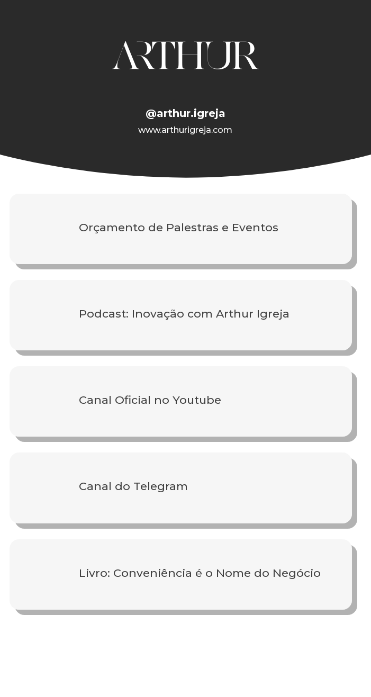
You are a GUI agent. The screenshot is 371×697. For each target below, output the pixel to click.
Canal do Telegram (133, 486)
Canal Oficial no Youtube (150, 399)
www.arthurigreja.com (185, 130)
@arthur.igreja (185, 113)
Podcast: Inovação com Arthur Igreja (184, 313)
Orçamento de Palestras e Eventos (178, 227)
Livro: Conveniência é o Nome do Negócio (200, 573)
